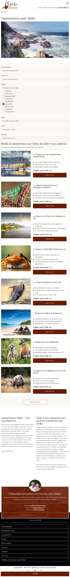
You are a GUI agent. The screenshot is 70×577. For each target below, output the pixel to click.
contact (59, 467)
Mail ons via (35, 508)
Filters (35, 574)
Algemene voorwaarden (38, 567)
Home (2, 11)
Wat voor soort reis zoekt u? (10, 79)
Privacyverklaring (51, 567)
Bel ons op (35, 510)
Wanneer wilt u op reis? (9, 138)
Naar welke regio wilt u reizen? (11, 121)
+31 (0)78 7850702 (62, 7)
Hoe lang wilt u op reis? (9, 129)
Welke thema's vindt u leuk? (10, 88)
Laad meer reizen (35, 402)
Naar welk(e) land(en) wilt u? (11, 70)
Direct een (35, 505)
